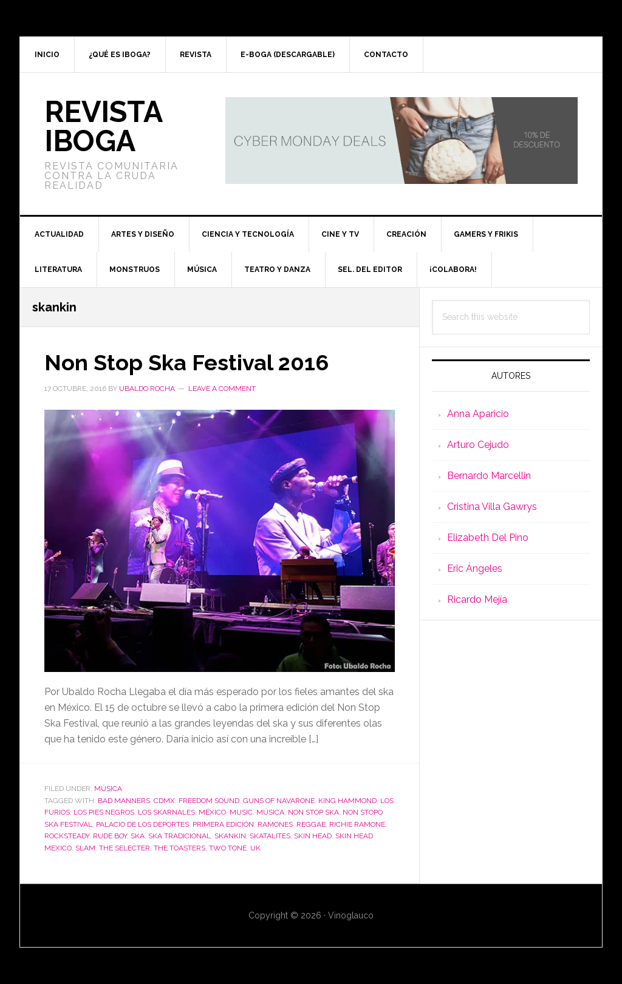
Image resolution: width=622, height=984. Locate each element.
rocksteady (66, 836)
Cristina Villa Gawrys (492, 506)
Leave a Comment (222, 388)
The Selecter (124, 848)
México (212, 812)
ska (138, 836)
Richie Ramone (357, 824)
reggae (311, 824)
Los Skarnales (166, 812)
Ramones (275, 824)
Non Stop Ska (313, 812)
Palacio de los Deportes (142, 824)
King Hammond (347, 800)
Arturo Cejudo (478, 444)
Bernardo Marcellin (489, 475)
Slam (85, 848)
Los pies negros (103, 812)
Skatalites (270, 836)
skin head (313, 836)
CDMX (164, 800)
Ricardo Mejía (477, 599)
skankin (230, 836)
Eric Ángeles (474, 568)
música (270, 812)
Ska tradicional (179, 836)
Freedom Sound (209, 800)
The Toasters (179, 848)
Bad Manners (124, 800)
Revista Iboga (103, 126)
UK (255, 848)
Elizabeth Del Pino (487, 537)
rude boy (110, 836)
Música (108, 788)
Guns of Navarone (279, 800)
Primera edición (223, 824)
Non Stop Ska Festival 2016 (186, 362)
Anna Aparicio (478, 413)
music (241, 812)
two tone (228, 848)
